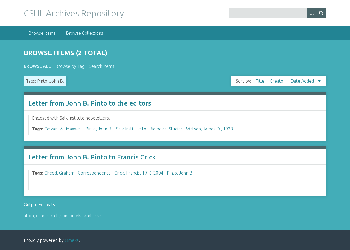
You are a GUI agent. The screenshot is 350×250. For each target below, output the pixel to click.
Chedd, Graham (59, 172)
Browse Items (42, 33)
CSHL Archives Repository (74, 13)
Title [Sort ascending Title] (261, 81)
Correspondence (94, 172)
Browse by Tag (69, 66)
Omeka (72, 240)
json (63, 215)
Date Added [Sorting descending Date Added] (303, 81)
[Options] (311, 13)
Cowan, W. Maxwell (63, 128)
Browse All (37, 66)
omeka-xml (80, 215)
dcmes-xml (46, 215)
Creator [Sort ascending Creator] (278, 81)
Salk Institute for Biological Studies (149, 128)
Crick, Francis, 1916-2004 (138, 172)
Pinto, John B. (99, 128)
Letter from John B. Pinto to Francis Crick (92, 157)
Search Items (101, 66)
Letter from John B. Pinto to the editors (89, 103)
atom (29, 215)
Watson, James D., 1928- (210, 128)
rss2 (98, 215)
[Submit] (321, 13)
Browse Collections (84, 33)
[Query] (277, 13)
